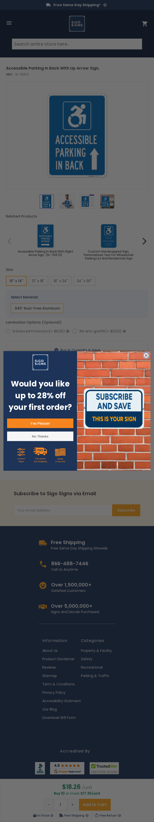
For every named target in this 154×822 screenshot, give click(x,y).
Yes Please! (40, 423)
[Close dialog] (146, 355)
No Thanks (40, 436)
